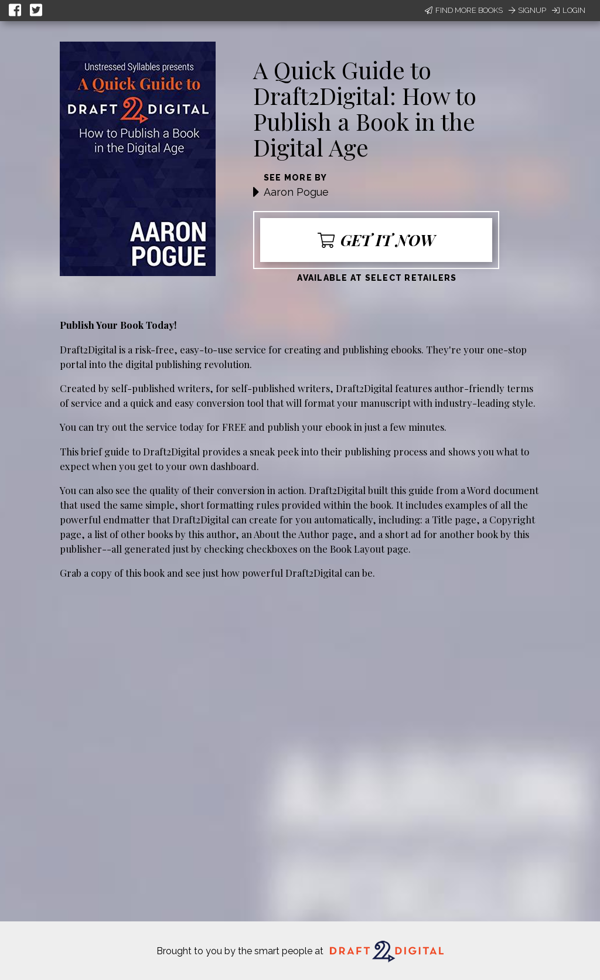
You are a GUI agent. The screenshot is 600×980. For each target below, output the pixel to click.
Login (568, 10)
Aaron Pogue (296, 192)
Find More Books (464, 10)
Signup (527, 10)
